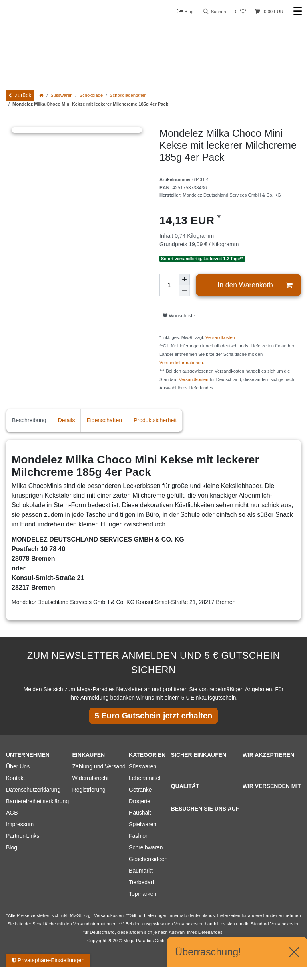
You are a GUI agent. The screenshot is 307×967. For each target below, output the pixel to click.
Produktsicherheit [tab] (155, 420)
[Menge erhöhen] (184, 279)
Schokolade (91, 95)
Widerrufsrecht (90, 778)
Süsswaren (61, 95)
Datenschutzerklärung (33, 789)
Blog (185, 11)
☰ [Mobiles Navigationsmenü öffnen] (298, 11)
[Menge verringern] (184, 290)
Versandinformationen (181, 362)
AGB (12, 812)
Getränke (140, 789)
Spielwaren (142, 824)
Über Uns (18, 766)
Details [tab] (66, 420)
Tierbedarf (141, 882)
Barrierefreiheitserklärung (37, 801)
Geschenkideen (148, 859)
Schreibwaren (146, 847)
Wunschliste (179, 316)
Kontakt (15, 778)
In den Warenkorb (254, 285)
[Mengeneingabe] (169, 285)
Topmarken (142, 894)
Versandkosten (220, 337)
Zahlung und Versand (99, 766)
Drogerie (139, 801)
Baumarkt (141, 870)
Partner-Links (22, 836)
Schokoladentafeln (128, 95)
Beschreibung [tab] (29, 420)
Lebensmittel (144, 778)
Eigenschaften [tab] (104, 420)
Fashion (139, 836)
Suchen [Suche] (214, 11)
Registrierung (89, 789)
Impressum (20, 824)
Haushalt (140, 812)
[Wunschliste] (240, 12)
